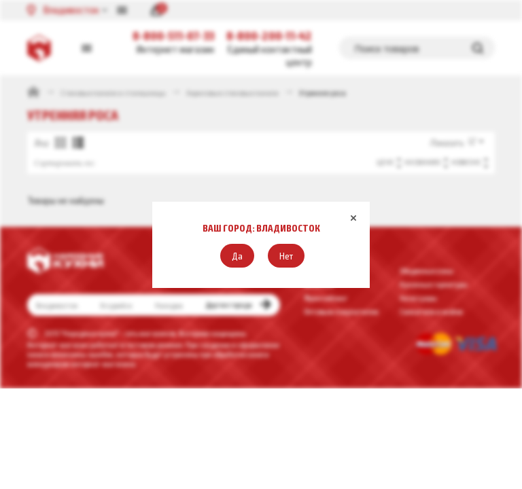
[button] (237, 256)
